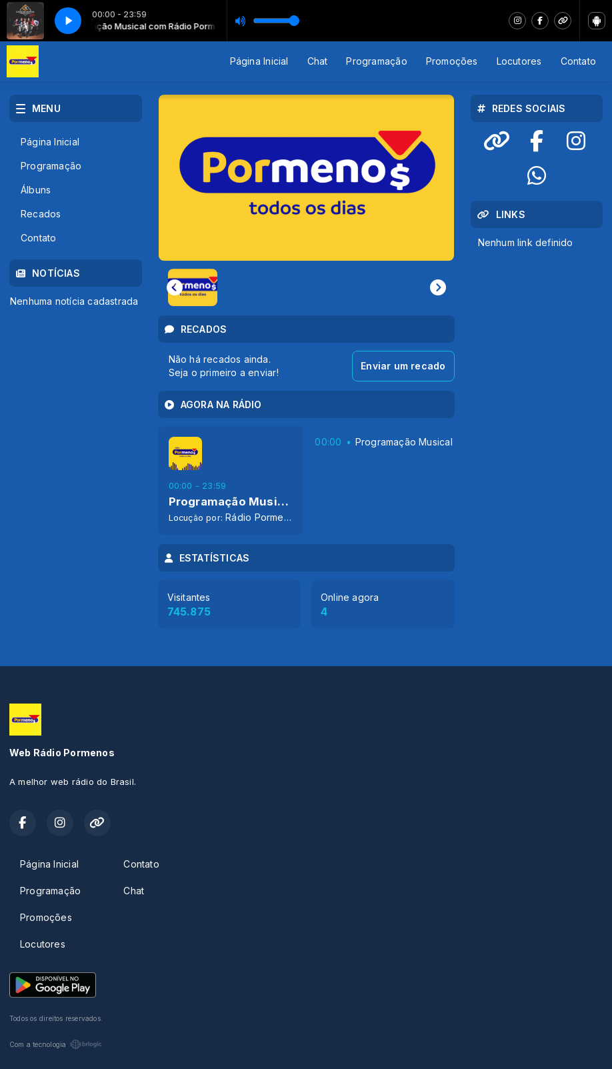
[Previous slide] (175, 287)
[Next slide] (438, 287)
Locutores (519, 61)
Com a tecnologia (55, 1044)
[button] (192, 287)
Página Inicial (259, 61)
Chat (317, 61)
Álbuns (36, 189)
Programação (376, 61)
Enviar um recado (403, 365)
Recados (41, 213)
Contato (578, 61)
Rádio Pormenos (262, 517)
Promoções (452, 61)
